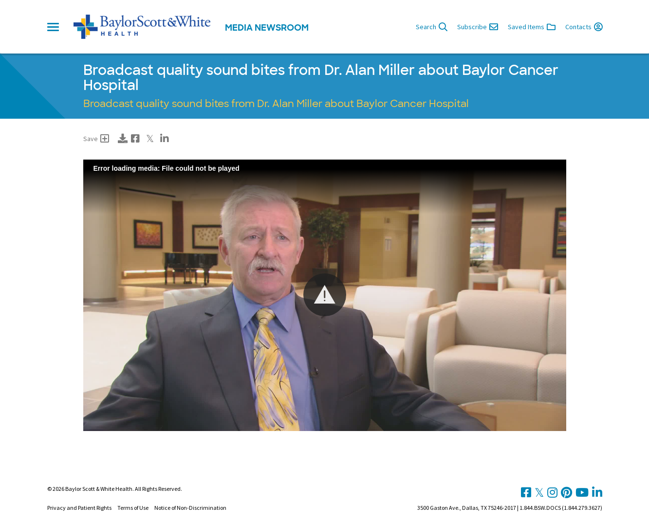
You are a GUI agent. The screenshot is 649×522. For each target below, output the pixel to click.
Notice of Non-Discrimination (190, 507)
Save (96, 139)
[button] (324, 294)
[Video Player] (324, 295)
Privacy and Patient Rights (79, 507)
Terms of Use (132, 507)
